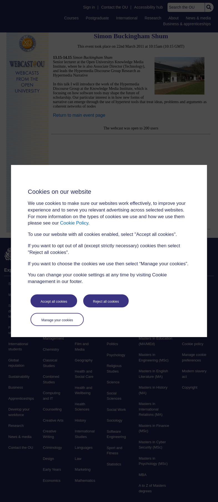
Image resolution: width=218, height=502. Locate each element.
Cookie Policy (74, 223)
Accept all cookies (53, 302)
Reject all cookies (106, 302)
